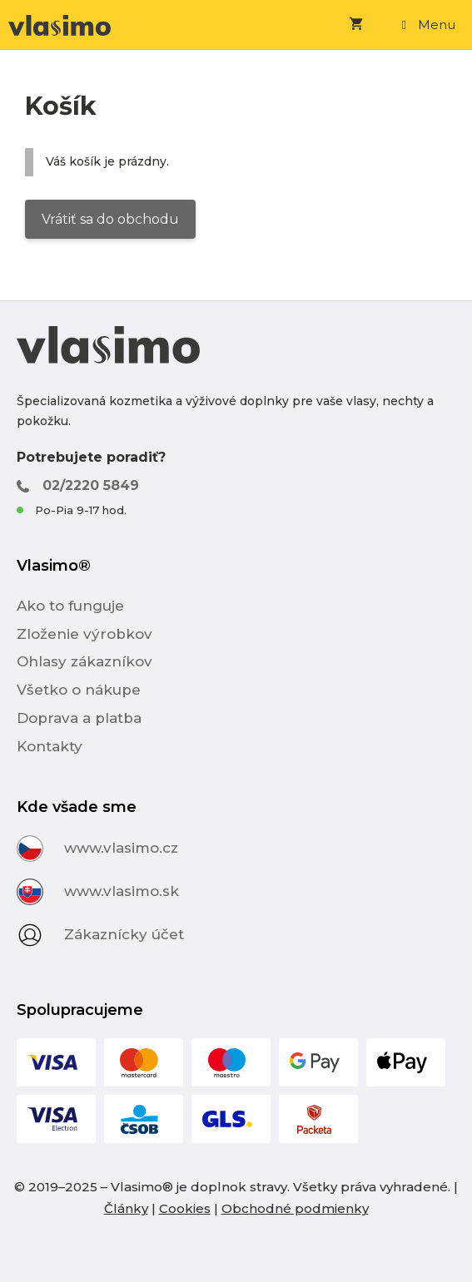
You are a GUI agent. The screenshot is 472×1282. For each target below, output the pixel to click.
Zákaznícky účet (124, 934)
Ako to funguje (70, 605)
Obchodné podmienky (295, 1208)
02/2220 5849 (90, 485)
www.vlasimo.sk (121, 891)
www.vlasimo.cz (121, 847)
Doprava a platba (79, 718)
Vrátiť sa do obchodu (110, 219)
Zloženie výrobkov (84, 634)
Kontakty (49, 746)
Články (126, 1208)
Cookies (185, 1208)
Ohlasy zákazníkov (84, 661)
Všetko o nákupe (79, 689)
